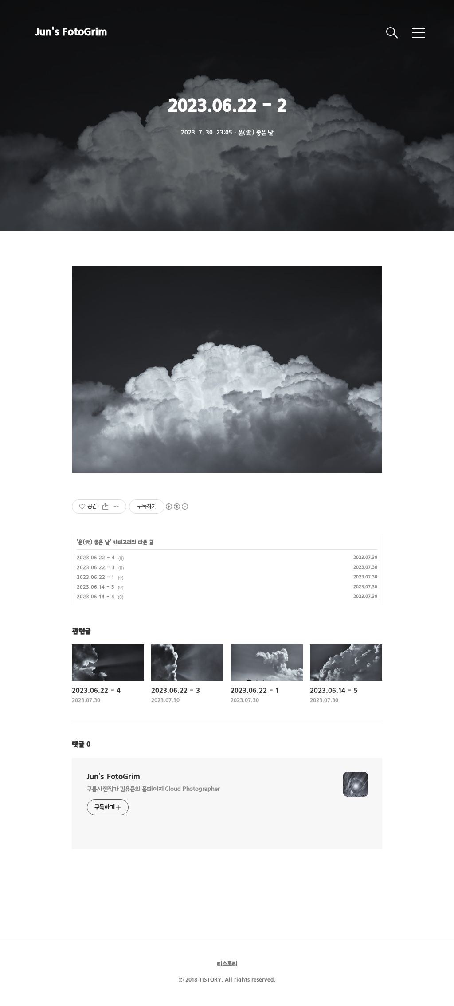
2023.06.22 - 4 (96, 558)
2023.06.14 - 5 (95, 587)
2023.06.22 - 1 (95, 577)
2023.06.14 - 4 (95, 597)
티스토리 (227, 964)
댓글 (81, 744)
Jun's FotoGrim (71, 32)
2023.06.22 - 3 (96, 568)
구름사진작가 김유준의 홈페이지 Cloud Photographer (153, 789)
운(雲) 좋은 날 (94, 542)
